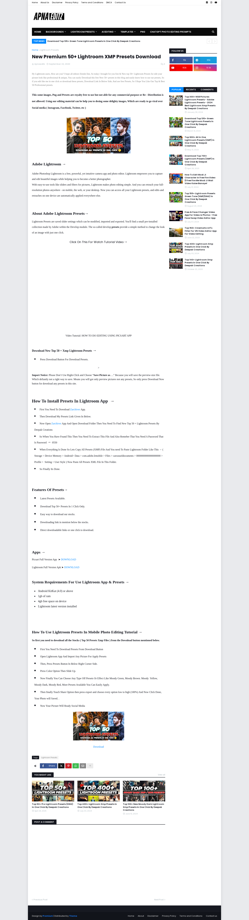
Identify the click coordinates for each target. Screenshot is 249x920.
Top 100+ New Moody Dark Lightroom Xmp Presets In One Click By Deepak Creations (143, 807)
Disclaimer (57, 2)
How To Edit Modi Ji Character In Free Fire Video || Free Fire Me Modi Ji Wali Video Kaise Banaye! (200, 179)
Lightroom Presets (49, 49)
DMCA (109, 2)
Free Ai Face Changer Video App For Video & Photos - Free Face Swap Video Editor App (201, 215)
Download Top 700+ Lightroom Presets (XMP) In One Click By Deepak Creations (199, 160)
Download (98, 746)
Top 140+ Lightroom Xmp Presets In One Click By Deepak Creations (198, 262)
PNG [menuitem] (142, 31)
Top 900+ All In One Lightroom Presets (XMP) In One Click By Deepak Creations (199, 141)
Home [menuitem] (37, 31)
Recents (191, 89)
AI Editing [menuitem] (107, 31)
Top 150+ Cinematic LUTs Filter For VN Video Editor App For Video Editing (201, 231)
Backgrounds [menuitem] (55, 31)
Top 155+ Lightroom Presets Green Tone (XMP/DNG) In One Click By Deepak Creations (200, 198)
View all (161, 774)
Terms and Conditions (92, 2)
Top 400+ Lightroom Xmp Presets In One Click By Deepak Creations (97, 805)
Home (35, 2)
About (141, 915)
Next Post (159, 899)
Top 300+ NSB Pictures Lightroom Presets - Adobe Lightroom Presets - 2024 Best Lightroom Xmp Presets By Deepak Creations (200, 102)
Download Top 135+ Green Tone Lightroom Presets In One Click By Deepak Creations (93, 41)
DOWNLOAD (68, 559)
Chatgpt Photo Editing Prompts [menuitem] (170, 31)
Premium (48, 915)
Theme (73, 915)
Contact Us (120, 2)
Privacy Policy (71, 2)
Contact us (211, 915)
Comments (207, 89)
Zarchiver (75, 409)
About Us (45, 2)
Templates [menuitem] (127, 31)
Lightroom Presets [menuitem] (83, 31)
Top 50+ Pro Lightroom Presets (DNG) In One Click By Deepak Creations (52, 805)
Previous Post (40, 899)
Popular (176, 89)
